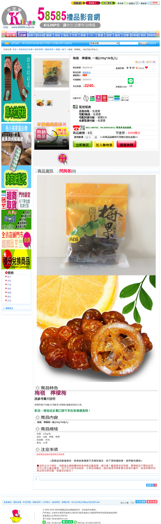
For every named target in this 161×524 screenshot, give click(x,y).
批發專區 (56, 502)
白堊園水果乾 (58, 43)
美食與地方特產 (26, 49)
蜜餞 (58, 49)
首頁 (15, 49)
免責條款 (8, 502)
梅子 (64, 49)
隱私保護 (17, 502)
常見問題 (27, 502)
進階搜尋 (152, 43)
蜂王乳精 (26, 43)
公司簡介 (46, 502)
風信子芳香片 (45, 43)
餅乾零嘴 (39, 49)
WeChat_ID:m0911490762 (87, 523)
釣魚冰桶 (35, 43)
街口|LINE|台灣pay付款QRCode (86, 502)
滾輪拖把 (68, 43)
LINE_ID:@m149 (53, 523)
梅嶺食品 (87, 72)
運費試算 (66, 502)
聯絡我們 (37, 502)
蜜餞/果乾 (49, 49)
